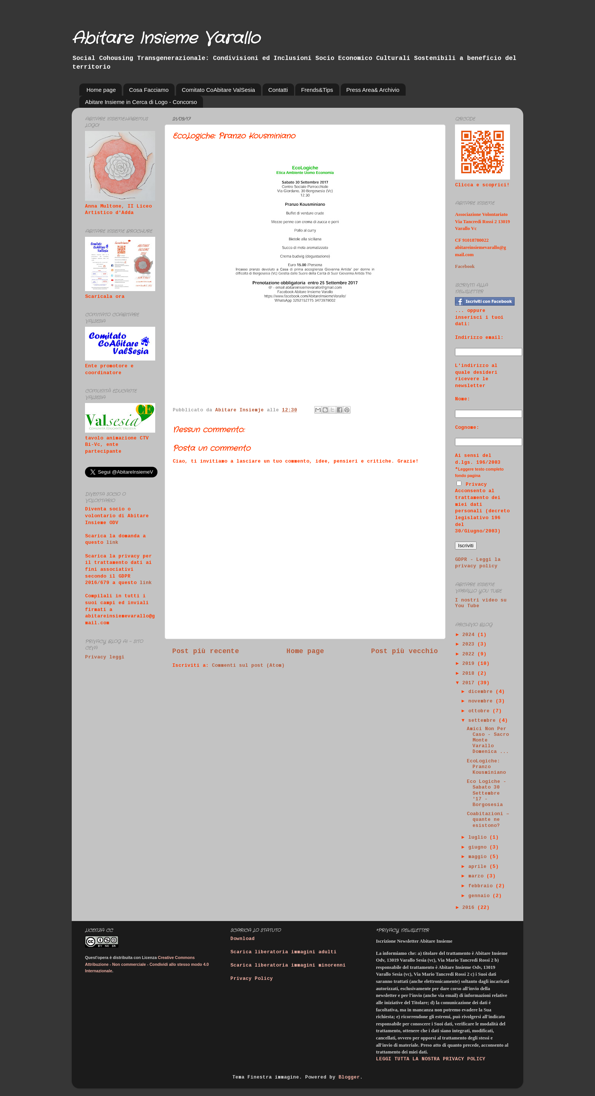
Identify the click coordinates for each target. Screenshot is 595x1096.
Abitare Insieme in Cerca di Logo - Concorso (141, 102)
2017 (469, 683)
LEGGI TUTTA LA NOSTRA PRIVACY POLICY (430, 1059)
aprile (479, 866)
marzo (477, 876)
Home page (101, 90)
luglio (479, 837)
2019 (469, 663)
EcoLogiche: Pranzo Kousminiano (486, 767)
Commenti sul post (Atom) (248, 665)
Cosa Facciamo (148, 90)
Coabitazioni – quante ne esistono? (488, 819)
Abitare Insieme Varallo (166, 38)
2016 (469, 907)
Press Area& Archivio (373, 90)
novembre (482, 701)
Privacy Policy (251, 978)
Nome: (462, 399)
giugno (479, 847)
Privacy (471, 484)
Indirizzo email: (479, 337)
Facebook (465, 266)
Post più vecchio (404, 651)
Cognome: (467, 427)
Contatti (278, 90)
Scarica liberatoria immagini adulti (283, 952)
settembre (483, 720)
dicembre (482, 691)
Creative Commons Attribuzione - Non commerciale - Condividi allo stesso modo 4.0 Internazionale (147, 964)
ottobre (480, 711)
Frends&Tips (317, 90)
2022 (469, 654)
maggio (479, 857)
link (112, 542)
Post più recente (205, 651)
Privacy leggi (104, 657)
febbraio (482, 886)
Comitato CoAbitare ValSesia (218, 90)
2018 (469, 673)
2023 (469, 644)
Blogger (349, 1077)
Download (242, 939)
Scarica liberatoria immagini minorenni (288, 965)
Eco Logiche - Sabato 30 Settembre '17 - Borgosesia (486, 793)
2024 (469, 635)
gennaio (480, 896)
